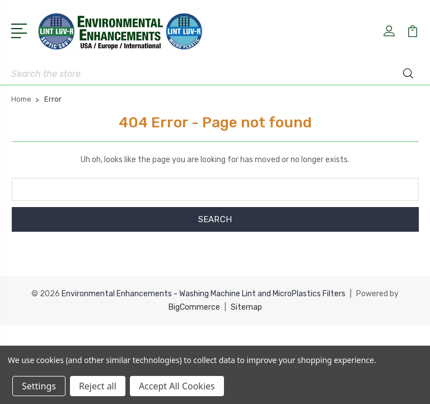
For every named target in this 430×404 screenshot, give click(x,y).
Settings (39, 386)
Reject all (97, 386)
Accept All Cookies (177, 386)
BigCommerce (194, 307)
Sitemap (246, 307)
